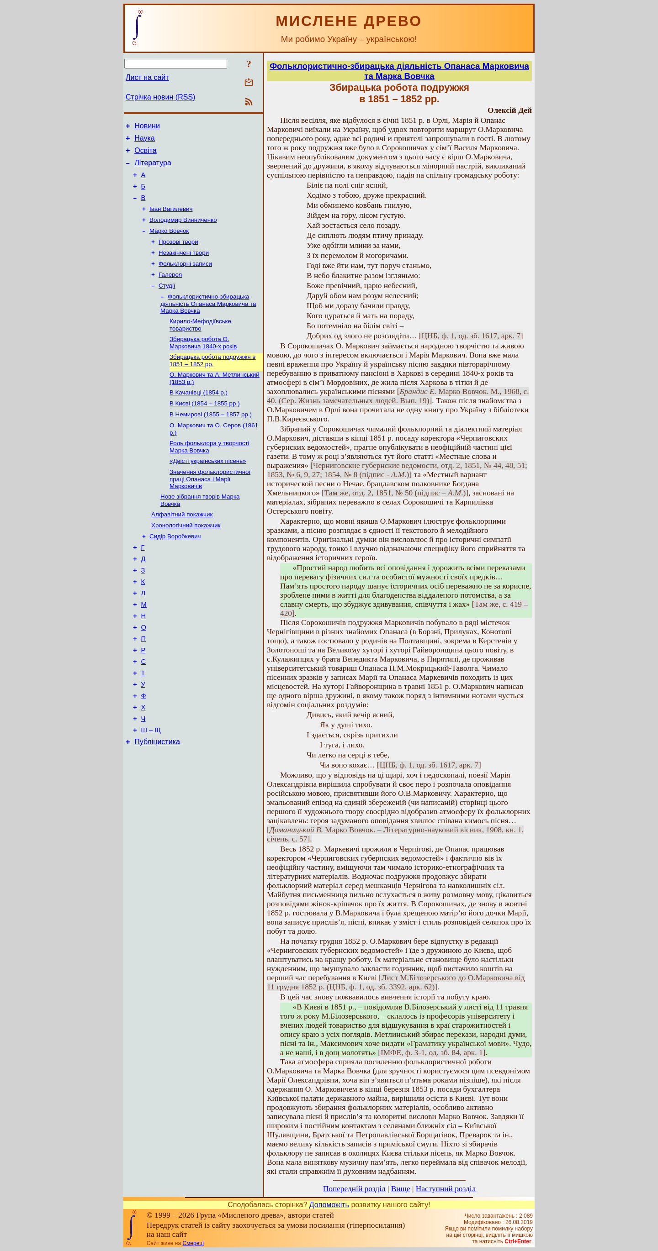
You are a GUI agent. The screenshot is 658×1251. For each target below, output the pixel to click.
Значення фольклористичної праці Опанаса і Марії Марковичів (210, 506)
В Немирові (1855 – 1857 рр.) (211, 438)
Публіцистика (157, 798)
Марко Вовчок (169, 243)
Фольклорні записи (185, 278)
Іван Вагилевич (170, 219)
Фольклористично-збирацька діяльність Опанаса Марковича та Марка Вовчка (208, 321)
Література (152, 168)
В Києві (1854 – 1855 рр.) (205, 426)
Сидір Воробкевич (175, 567)
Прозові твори (178, 255)
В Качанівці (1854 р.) (199, 414)
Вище (400, 1188)
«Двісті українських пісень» (208, 487)
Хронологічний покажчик (185, 555)
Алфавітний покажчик (181, 544)
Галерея (170, 290)
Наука (144, 141)
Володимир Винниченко (183, 231)
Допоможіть (329, 1205)
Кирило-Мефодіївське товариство (200, 343)
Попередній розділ (354, 1188)
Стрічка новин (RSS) (160, 97)
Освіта (145, 154)
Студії (167, 302)
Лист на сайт (147, 77)
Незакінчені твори (184, 266)
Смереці (192, 1243)
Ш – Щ (151, 784)
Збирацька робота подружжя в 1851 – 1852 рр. (212, 381)
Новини (147, 127)
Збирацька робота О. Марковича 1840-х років (203, 362)
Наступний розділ (446, 1188)
